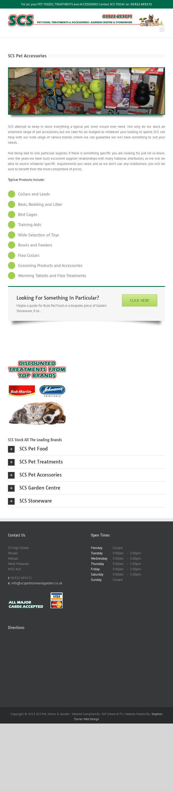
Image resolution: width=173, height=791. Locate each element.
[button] (86, 449)
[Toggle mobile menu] (162, 29)
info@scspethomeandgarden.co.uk (36, 583)
